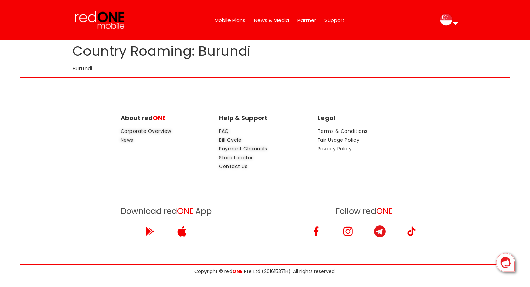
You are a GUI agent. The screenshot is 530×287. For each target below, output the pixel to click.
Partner (306, 20)
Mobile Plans (230, 20)
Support (334, 20)
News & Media (271, 20)
